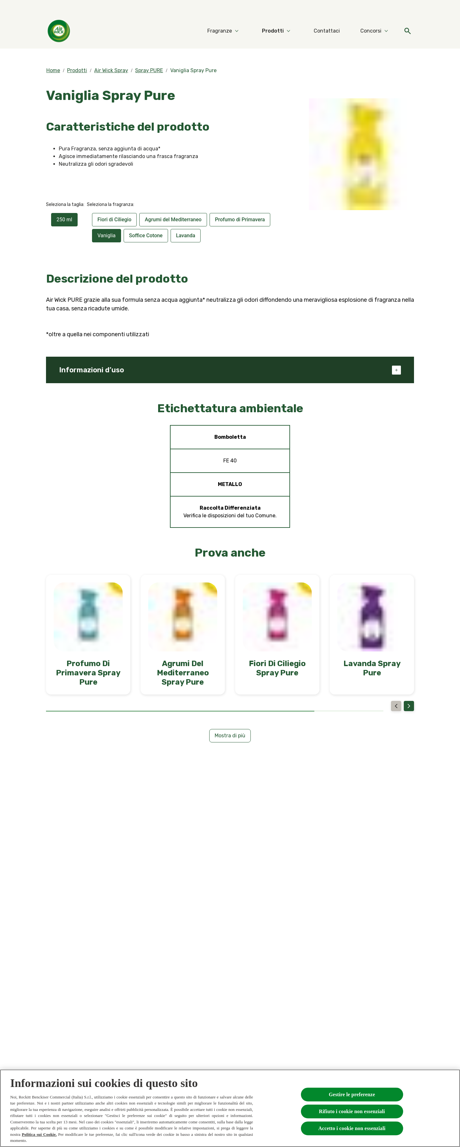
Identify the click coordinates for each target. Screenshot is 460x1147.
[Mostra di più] (230, 735)
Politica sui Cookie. (39, 1134)
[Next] (409, 706)
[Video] (389, 9)
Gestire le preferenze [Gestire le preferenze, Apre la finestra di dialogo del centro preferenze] (352, 1094)
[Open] (407, 31)
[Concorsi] (370, 31)
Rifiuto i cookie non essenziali (352, 1111)
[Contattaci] (327, 31)
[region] (230, 1108)
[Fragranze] (219, 31)
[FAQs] (407, 9)
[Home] (59, 31)
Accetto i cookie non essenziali (351, 1128)
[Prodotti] (273, 31)
